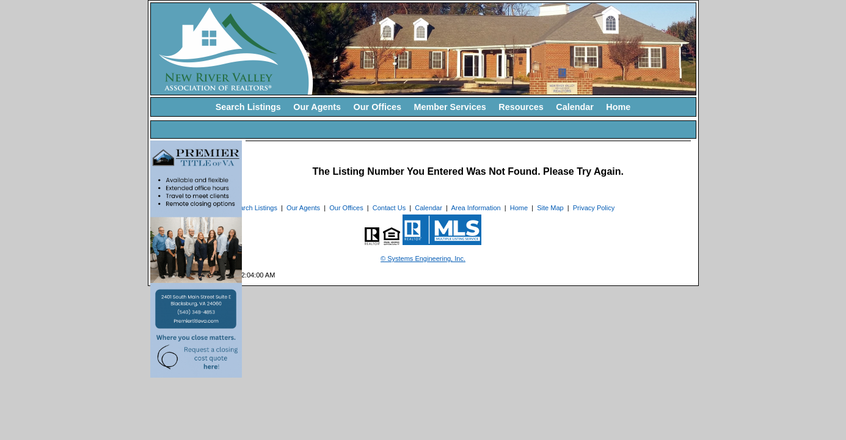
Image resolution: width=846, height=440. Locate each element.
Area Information (475, 207)
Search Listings (248, 107)
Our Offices (377, 107)
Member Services (450, 107)
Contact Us (389, 207)
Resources (521, 107)
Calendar (575, 107)
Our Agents (317, 107)
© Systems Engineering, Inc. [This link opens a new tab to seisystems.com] (423, 258)
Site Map (550, 207)
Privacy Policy (593, 207)
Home (618, 107)
